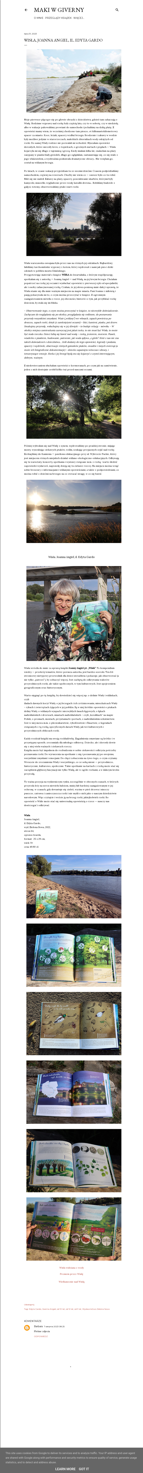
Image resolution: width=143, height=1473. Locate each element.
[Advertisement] (71, 1416)
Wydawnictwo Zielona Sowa (96, 1309)
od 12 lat (69, 1309)
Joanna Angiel (49, 1309)
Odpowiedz (41, 1336)
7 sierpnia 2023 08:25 (54, 1326)
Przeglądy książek (58, 17)
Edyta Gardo (35, 1309)
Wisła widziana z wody (71, 1267)
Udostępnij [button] (29, 1304)
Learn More (65, 1469)
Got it (84, 1469)
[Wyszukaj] (117, 9)
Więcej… (78, 17)
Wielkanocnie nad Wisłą (71, 1281)
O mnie (38, 17)
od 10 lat (61, 1309)
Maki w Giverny (59, 10)
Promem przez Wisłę (71, 1274)
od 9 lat (77, 1309)
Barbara (38, 1326)
